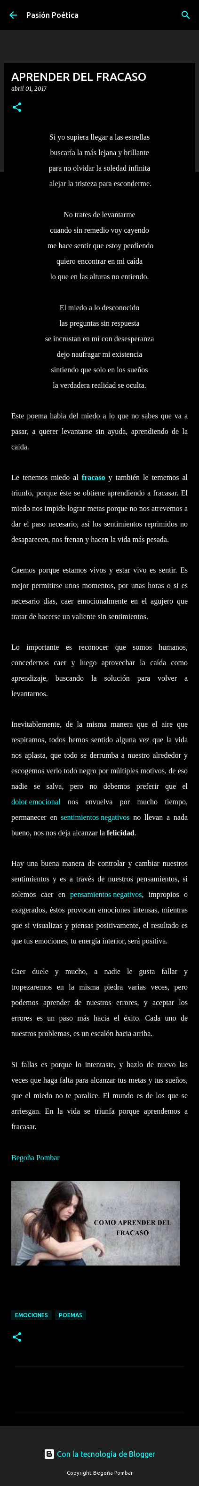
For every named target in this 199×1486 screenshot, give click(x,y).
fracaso (93, 479)
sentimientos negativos (95, 819)
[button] (17, 108)
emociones (31, 1315)
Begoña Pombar (35, 1159)
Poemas (70, 1315)
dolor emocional (35, 804)
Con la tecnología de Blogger (99, 1454)
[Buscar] (185, 15)
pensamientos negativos (106, 896)
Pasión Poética (52, 15)
